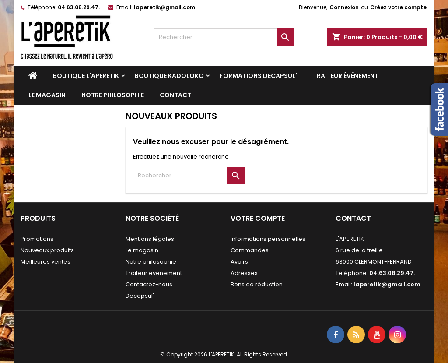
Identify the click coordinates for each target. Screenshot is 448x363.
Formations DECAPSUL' (258, 75)
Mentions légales (150, 239)
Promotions (37, 239)
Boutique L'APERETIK (86, 75)
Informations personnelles (268, 239)
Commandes (250, 250)
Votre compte (258, 218)
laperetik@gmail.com (164, 7)
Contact (175, 95)
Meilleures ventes (45, 261)
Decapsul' (140, 296)
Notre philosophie (112, 95)
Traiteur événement (345, 75)
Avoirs (239, 261)
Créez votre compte (398, 7)
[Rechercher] (224, 37)
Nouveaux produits (47, 250)
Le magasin (47, 95)
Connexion (344, 7)
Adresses (244, 273)
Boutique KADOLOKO (169, 75)
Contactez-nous (149, 284)
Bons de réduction (257, 284)
